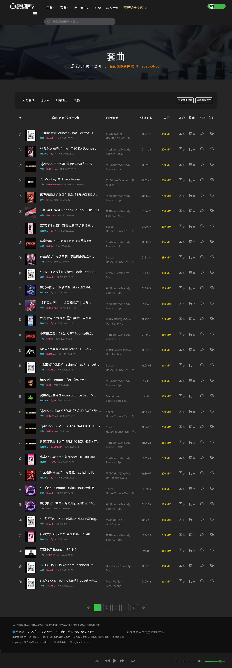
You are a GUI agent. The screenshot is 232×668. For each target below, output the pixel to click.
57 (134, 607)
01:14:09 (146, 535)
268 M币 (166, 550)
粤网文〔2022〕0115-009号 (34, 632)
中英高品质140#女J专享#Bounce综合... (67, 334)
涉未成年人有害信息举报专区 (146, 632)
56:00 (146, 304)
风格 (77, 100)
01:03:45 (146, 180)
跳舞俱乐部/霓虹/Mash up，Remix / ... (119, 321)
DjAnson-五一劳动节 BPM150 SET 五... (67, 164)
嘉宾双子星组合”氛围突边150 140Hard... (68, 457)
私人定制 (112, 8)
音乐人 (44, 100)
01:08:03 (146, 365)
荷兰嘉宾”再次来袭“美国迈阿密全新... (67, 256)
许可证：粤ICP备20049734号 (75, 632)
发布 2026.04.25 (69, 292)
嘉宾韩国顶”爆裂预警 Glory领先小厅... (67, 287)
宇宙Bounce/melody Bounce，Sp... (118, 198)
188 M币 (166, 350)
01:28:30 (146, 195)
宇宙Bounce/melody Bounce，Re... (118, 213)
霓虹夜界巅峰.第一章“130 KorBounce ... (68, 148)
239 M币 (166, 226)
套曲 (64, 8)
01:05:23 (146, 412)
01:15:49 (146, 458)
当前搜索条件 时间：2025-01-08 (134, 66)
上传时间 (61, 100)
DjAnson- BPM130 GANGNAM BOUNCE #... (71, 426)
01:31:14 (146, 257)
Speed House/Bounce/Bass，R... (120, 229)
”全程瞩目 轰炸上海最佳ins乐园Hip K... (67, 472)
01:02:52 (146, 520)
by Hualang (53, 308)
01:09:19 (146, 489)
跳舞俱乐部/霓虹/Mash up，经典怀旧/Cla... (119, 476)
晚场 (42, 138)
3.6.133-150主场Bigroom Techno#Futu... (68, 565)
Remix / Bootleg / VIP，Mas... (120, 275)
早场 (42, 277)
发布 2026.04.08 (69, 462)
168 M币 (166, 134)
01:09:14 (146, 581)
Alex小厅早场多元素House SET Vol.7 (66, 349)
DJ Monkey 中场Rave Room (60, 179)
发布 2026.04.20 (66, 338)
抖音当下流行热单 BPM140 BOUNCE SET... (69, 442)
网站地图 (94, 625)
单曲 (50, 8)
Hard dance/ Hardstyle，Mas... (120, 568)
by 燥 (50, 385)
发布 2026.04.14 (67, 369)
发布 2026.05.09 (68, 138)
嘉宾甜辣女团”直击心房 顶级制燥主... (66, 226)
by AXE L (52, 138)
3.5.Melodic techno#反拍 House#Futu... (68, 581)
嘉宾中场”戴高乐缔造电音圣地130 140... (68, 503)
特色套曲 (44, 153)
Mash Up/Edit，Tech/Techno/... (115, 522)
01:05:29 (146, 350)
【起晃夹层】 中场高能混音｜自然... (65, 303)
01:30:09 (146, 473)
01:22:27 (146, 134)
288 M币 (166, 442)
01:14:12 (146, 211)
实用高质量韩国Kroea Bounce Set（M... (68, 395)
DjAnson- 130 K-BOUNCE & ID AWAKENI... (70, 411)
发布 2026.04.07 (64, 508)
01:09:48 (146, 165)
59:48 (146, 381)
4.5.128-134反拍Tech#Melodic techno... (68, 272)
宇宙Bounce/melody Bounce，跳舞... (118, 152)
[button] (95, 660)
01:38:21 (146, 288)
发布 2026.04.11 (70, 416)
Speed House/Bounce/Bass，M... (121, 368)
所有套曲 (28, 100)
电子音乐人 (82, 8)
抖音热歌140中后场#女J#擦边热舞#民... (67, 241)
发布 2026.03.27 (68, 585)
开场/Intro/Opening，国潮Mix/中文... (120, 182)
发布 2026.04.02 (69, 539)
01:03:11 (146, 273)
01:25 (146, 550)
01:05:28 (146, 566)
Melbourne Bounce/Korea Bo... (117, 398)
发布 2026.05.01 (66, 246)
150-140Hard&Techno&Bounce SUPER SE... (71, 210)
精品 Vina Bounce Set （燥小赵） (63, 380)
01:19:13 (146, 334)
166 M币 (166, 242)
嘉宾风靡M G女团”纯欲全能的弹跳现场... (69, 195)
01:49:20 (146, 319)
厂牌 (98, 8)
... (125, 607)
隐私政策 (38, 625)
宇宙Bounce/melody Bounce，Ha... (118, 167)
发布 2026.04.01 (67, 554)
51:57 (146, 396)
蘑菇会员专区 (135, 7)
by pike (51, 246)
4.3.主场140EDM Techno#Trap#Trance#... (69, 364)
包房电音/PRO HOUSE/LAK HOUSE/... (119, 136)
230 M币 (166, 195)
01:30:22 (146, 242)
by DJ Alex (53, 354)
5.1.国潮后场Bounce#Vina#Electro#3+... (68, 133)
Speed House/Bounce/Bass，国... (121, 491)
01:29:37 (146, 226)
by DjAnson (53, 169)
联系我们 (66, 625)
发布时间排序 (204, 100)
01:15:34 (146, 504)
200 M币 (166, 149)
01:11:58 (146, 149)
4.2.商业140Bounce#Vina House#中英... (68, 488)
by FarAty (52, 215)
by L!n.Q (52, 554)
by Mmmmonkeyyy (57, 184)
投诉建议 (80, 625)
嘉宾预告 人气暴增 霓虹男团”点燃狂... (67, 318)
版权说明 (52, 625)
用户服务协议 (21, 625)
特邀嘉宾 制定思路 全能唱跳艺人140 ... (66, 534)
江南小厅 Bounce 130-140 (58, 550)
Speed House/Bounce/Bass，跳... (121, 429)
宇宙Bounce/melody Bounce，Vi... (118, 244)
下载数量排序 (185, 100)
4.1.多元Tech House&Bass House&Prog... (69, 519)
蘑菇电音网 (80, 66)
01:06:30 (146, 427)
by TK (54, 153)
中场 (42, 169)
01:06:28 (146, 442)
